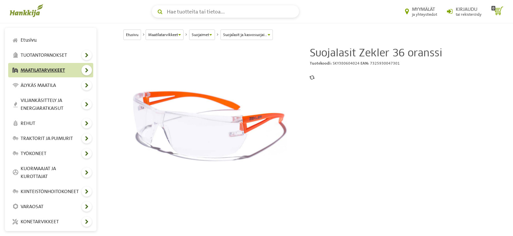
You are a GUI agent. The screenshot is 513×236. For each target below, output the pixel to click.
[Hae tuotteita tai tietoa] (225, 11)
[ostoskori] (497, 11)
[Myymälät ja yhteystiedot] (421, 11)
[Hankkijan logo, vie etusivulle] (28, 10)
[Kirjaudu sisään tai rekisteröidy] (464, 11)
